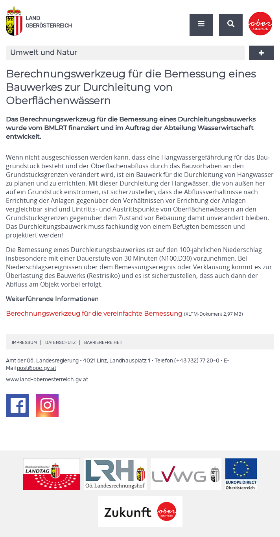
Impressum (24, 342)
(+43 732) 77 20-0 (196, 361)
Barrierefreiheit (103, 342)
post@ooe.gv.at (36, 368)
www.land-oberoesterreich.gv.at (47, 380)
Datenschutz (60, 342)
